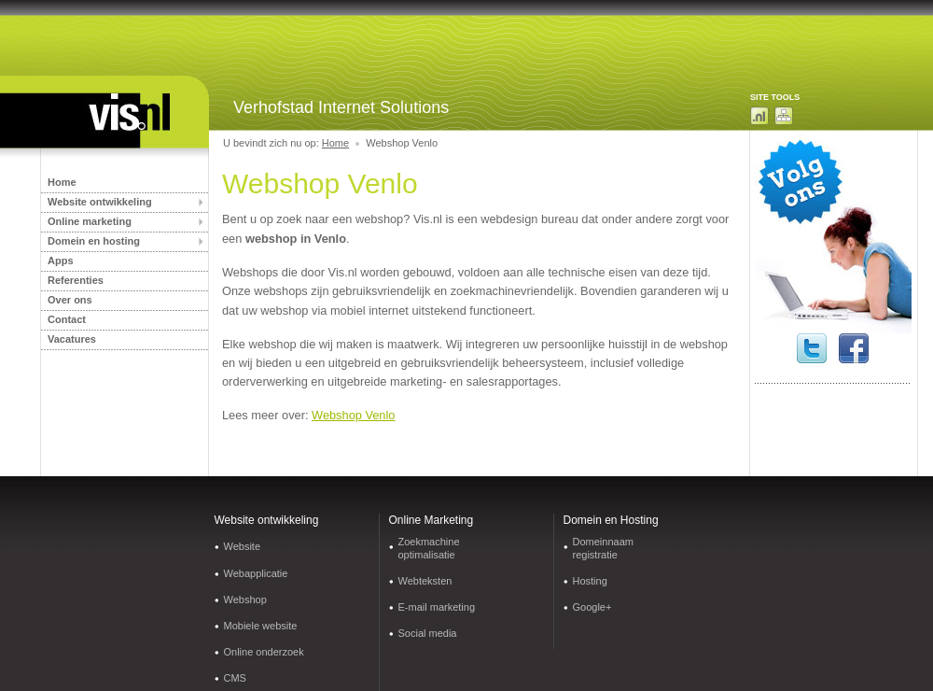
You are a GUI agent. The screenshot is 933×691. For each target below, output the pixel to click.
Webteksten (425, 580)
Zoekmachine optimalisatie (429, 547)
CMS (235, 678)
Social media (427, 633)
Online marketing (90, 221)
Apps (61, 260)
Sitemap (783, 115)
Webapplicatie (256, 573)
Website (242, 546)
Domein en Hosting (611, 520)
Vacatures (72, 339)
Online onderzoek (264, 651)
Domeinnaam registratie (603, 547)
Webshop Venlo (353, 415)
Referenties (76, 280)
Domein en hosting (94, 241)
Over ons (70, 299)
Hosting (590, 580)
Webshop (245, 599)
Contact (67, 319)
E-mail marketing (437, 607)
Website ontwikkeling (100, 201)
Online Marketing (431, 520)
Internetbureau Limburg (112, 119)
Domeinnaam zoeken (759, 115)
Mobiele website (261, 625)
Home (62, 182)
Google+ (592, 607)
